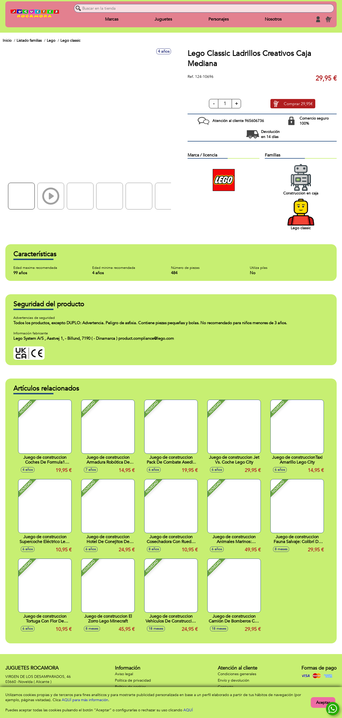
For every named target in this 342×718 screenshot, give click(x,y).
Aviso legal (124, 674)
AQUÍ (188, 710)
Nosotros (273, 19)
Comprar (298, 103)
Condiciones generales (237, 674)
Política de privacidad (133, 680)
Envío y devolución (233, 680)
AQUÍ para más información (85, 699)
